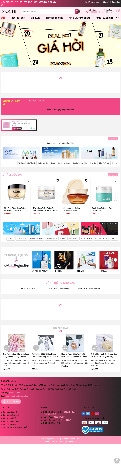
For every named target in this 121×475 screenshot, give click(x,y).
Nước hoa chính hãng (53, 441)
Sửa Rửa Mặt (31, 163)
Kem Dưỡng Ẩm (78, 163)
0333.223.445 (95, 12)
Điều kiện (33, 128)
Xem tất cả (113, 139)
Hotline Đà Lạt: (54, 417)
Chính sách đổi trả (9, 418)
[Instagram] (97, 413)
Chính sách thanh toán (11, 421)
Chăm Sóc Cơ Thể (55, 18)
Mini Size (114, 163)
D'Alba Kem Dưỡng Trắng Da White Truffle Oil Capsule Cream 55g (45, 209)
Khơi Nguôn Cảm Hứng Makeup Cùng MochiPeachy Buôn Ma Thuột (16, 355)
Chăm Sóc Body (73, 238)
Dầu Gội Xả (10, 238)
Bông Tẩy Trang (104, 163)
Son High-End (19, 18)
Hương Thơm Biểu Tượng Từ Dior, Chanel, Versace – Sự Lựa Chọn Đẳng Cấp (74, 355)
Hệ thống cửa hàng (92, 2)
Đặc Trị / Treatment (64, 163)
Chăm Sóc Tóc (21, 238)
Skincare (36, 18)
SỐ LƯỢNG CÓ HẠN (51, 101)
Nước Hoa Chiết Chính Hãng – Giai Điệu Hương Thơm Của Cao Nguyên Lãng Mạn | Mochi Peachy (45, 355)
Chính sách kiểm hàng (11, 424)
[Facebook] (83, 413)
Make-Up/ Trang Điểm (80, 18)
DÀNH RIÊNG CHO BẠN (60, 282)
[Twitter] (88, 413)
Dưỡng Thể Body (86, 238)
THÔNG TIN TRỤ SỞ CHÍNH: (59, 413)
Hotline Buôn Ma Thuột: (57, 420)
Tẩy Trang (21, 163)
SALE (4, 18)
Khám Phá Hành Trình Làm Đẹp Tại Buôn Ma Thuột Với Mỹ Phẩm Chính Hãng (104, 355)
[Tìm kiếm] (77, 11)
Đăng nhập (116, 2)
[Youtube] (92, 413)
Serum (53, 163)
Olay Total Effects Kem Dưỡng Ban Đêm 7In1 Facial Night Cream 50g (16, 209)
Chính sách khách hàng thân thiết (15, 427)
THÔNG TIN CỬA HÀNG (51, 423)
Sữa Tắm (63, 238)
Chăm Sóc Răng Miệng (36, 238)
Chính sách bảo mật (10, 412)
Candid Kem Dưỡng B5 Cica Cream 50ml (102, 209)
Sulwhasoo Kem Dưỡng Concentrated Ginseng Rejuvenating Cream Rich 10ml (74, 209)
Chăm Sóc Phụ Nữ (51, 238)
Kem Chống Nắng (90, 163)
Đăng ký (106, 2)
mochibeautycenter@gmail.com (18, 396)
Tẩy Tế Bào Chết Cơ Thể (101, 238)
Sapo (74, 441)
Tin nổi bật (60, 328)
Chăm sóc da (12, 174)
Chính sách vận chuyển (11, 415)
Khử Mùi (114, 238)
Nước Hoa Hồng (43, 163)
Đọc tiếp (6, 368)
